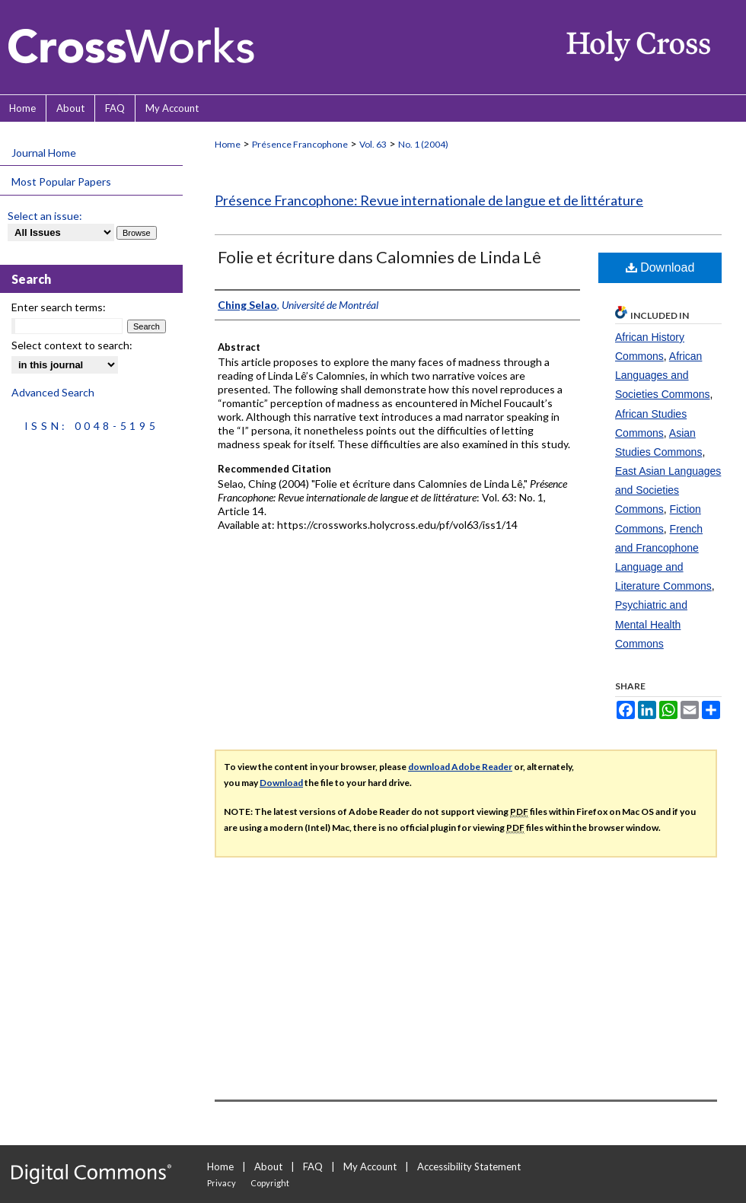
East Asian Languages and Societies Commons (668, 490)
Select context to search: (71, 345)
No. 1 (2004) (423, 144)
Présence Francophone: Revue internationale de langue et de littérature (429, 200)
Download (660, 267)
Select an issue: (45, 215)
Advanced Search (52, 392)
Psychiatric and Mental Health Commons (651, 624)
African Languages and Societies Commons (662, 375)
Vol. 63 (373, 144)
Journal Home (43, 152)
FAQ (313, 1166)
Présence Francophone (300, 144)
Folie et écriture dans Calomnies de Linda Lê (379, 257)
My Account (370, 1166)
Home (228, 144)
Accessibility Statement (469, 1166)
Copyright (269, 1183)
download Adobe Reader (460, 766)
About (268, 1166)
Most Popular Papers (61, 181)
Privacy (221, 1183)
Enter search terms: (58, 307)
